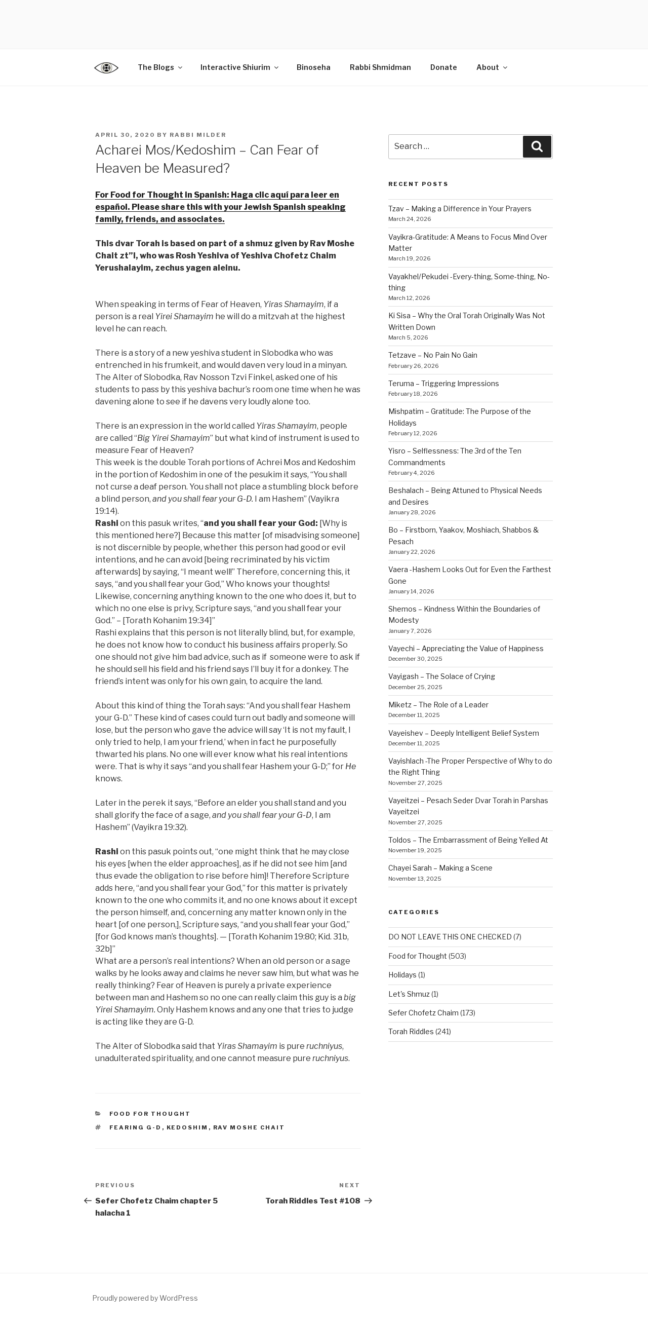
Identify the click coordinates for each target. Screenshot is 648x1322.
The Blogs (161, 67)
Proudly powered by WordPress (145, 1298)
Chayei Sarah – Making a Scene (440, 867)
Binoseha (314, 67)
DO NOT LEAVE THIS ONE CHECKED (450, 936)
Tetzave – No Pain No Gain (432, 355)
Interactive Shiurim (240, 67)
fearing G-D (135, 1127)
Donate (443, 67)
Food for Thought (150, 1113)
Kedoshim (188, 1127)
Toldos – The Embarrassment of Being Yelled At (468, 840)
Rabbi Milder (198, 134)
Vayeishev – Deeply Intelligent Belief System (463, 733)
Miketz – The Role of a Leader (438, 704)
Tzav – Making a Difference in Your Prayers (460, 208)
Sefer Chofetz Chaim (423, 1012)
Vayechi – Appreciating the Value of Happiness (466, 648)
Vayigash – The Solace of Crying (441, 676)
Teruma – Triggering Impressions (443, 383)
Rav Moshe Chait (249, 1127)
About (492, 67)
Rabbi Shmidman (380, 67)
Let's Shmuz (409, 994)
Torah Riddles (411, 1031)
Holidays (402, 974)
